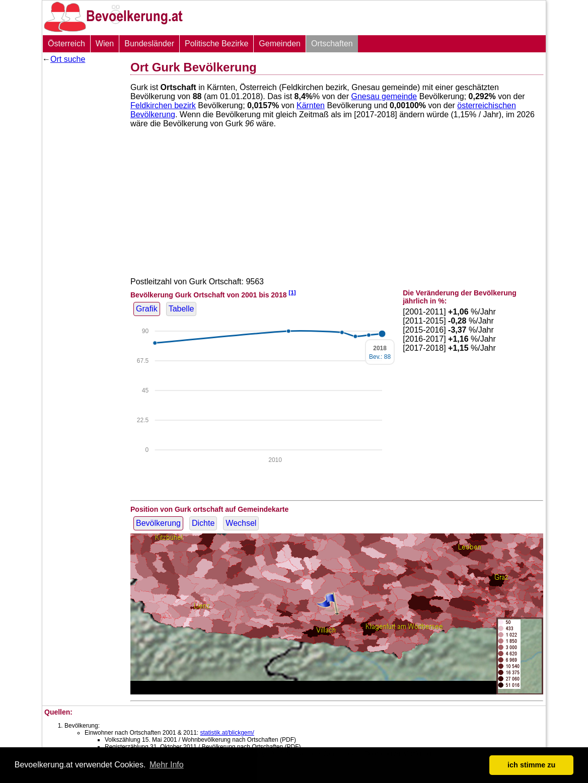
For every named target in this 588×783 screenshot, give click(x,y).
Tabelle (181, 308)
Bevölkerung (158, 523)
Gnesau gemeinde (384, 96)
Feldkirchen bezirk (163, 105)
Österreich (66, 43)
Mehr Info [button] (167, 764)
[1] (292, 292)
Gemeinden (280, 43)
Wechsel (241, 523)
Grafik (147, 308)
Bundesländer (149, 43)
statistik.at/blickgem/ (227, 732)
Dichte (203, 523)
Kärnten (311, 105)
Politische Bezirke (216, 43)
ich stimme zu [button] (531, 765)
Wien (105, 43)
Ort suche (67, 59)
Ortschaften (332, 43)
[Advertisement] (82, 219)
